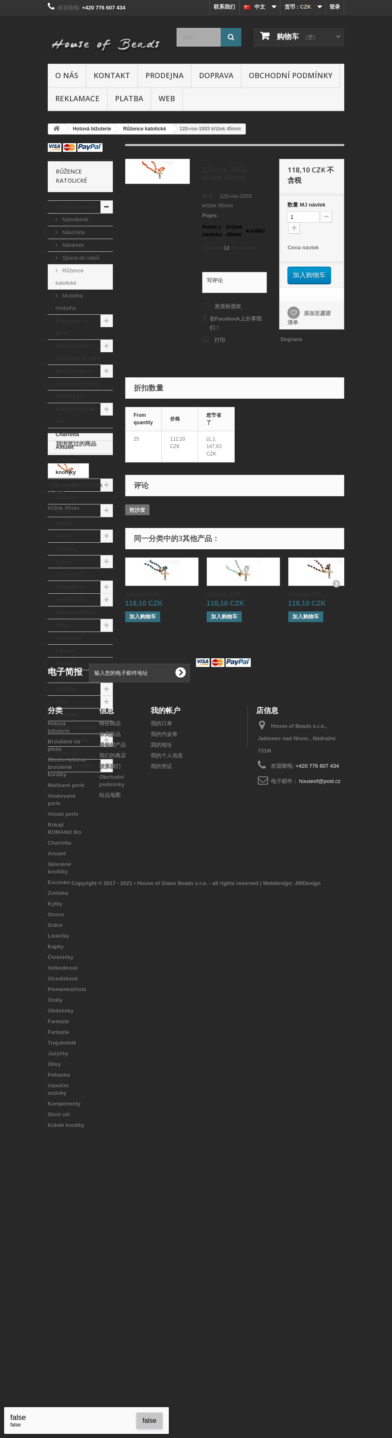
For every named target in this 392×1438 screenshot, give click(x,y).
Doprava (216, 75)
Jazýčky (66, 689)
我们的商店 (112, 1001)
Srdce (63, 536)
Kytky (63, 510)
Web (167, 98)
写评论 (215, 280)
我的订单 (161, 969)
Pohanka (67, 714)
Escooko (67, 485)
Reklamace (77, 98)
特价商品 (110, 969)
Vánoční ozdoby (76, 727)
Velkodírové (71, 587)
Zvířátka (66, 498)
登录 (334, 7)
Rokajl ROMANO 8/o (77, 415)
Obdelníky (69, 638)
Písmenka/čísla (75, 612)
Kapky (64, 561)
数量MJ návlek (306, 205)
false (149, 1420)
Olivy (62, 702)
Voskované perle (77, 384)
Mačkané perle (74, 371)
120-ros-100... (144, 593)
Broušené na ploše (72, 327)
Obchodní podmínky (290, 75)
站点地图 (110, 1041)
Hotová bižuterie (76, 207)
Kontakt (111, 75)
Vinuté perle (71, 396)
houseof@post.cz (320, 1027)
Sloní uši (67, 753)
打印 (220, 340)
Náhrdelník (74, 219)
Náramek (72, 245)
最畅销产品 (112, 990)
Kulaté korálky (74, 765)
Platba (129, 98)
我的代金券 (164, 980)
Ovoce (64, 523)
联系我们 (224, 7)
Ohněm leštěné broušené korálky (78, 352)
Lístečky (66, 549)
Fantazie (66, 651)
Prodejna (164, 75)
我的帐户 (165, 956)
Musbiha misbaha (69, 302)
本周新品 (110, 980)
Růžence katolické (70, 276)
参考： (210, 196)
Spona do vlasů (80, 258)
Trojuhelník (70, 676)
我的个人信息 (167, 1001)
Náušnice (73, 232)
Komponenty (72, 740)
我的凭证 (161, 1012)
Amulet (65, 447)
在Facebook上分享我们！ (235, 323)
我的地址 (161, 990)
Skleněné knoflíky (67, 466)
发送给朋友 (228, 306)
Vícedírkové (71, 600)
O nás (66, 75)
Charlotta (67, 434)
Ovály (63, 625)
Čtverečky (68, 574)
